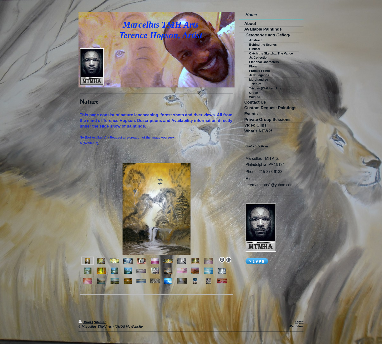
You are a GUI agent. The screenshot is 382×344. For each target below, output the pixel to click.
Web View (296, 326)
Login (299, 322)
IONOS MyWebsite (129, 326)
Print (85, 322)
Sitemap (100, 322)
